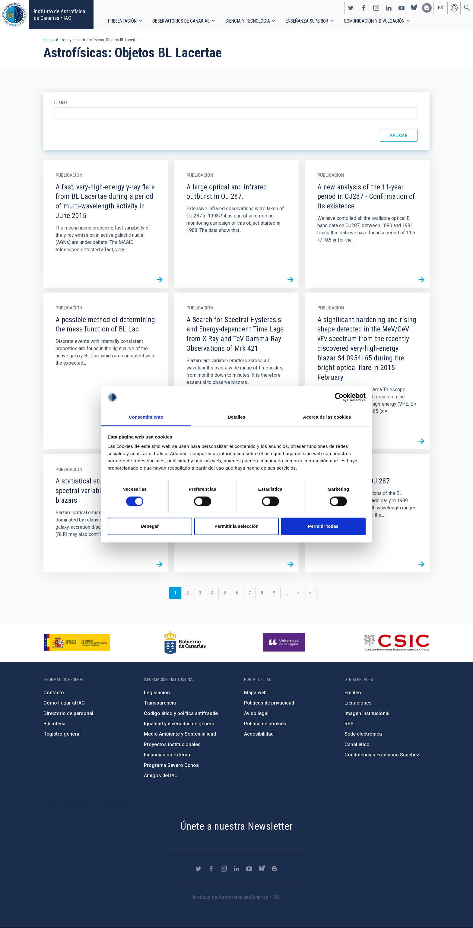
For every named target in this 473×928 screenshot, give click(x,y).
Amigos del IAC (161, 775)
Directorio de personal (68, 713)
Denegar (150, 526)
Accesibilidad (259, 734)
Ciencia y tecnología (247, 21)
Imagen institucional (366, 713)
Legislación (157, 692)
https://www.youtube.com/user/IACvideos (401, 8)
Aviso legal (256, 713)
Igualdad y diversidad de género (179, 724)
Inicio (48, 39)
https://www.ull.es (284, 642)
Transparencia (160, 703)
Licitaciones (358, 703)
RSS (349, 724)
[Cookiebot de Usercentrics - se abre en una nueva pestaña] (339, 397)
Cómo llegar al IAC (64, 703)
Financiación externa (167, 755)
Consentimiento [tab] (146, 417)
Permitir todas (323, 526)
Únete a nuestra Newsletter (236, 826)
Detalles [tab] (236, 417)
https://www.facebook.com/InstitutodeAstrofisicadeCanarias (363, 8)
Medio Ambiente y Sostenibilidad (180, 734)
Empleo (352, 692)
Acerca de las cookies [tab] (327, 417)
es (440, 7)
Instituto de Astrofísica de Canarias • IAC (59, 14)
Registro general (62, 734)
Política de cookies (265, 724)
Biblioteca (54, 724)
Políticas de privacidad (269, 703)
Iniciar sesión (454, 8)
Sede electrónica (363, 734)
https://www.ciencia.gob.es (76, 642)
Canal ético (357, 744)
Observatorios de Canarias (181, 21)
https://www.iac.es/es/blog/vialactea (427, 8)
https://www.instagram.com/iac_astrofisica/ (376, 8)
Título (60, 102)
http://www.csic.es (396, 642)
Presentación (122, 21)
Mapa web (255, 692)
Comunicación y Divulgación (374, 21)
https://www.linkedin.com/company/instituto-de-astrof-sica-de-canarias (389, 8)
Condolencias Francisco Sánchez (381, 755)
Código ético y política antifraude (181, 713)
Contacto (53, 692)
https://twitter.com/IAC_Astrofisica (350, 8)
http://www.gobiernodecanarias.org (185, 642)
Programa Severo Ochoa (171, 765)
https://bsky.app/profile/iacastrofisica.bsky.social (414, 8)
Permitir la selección (236, 526)
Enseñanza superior (307, 21)
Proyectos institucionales (172, 744)
